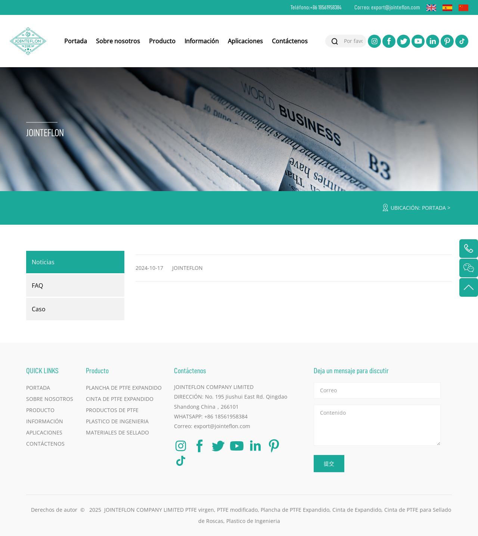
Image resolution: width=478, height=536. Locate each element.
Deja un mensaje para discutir (351, 370)
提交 (329, 463)
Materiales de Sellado (117, 432)
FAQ (37, 285)
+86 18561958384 (326, 7)
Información (201, 41)
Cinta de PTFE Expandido (119, 398)
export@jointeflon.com (395, 7)
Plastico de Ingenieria (117, 421)
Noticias (43, 262)
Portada (75, 41)
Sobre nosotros (118, 41)
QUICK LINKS (42, 370)
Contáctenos (290, 41)
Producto (162, 41)
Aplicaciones (245, 41)
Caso (39, 309)
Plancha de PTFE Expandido (124, 387)
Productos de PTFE (112, 410)
